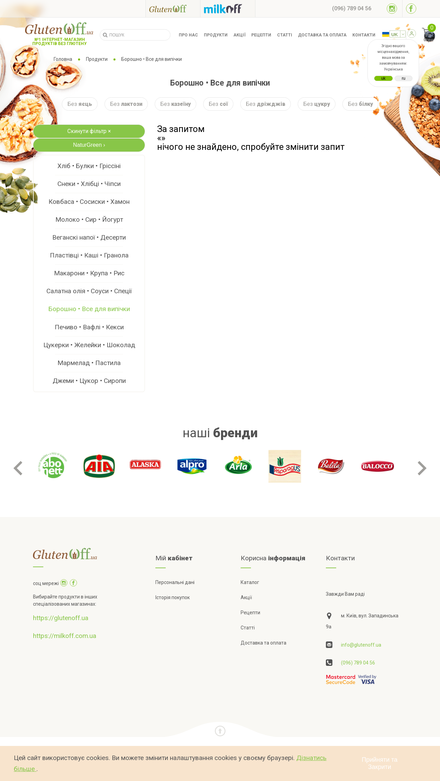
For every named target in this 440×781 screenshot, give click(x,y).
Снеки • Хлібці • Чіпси (89, 184)
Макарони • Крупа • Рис (89, 273)
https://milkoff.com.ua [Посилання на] (64, 636)
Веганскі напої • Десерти (89, 237)
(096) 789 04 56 (358, 663)
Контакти (363, 35)
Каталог (250, 582)
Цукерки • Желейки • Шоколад (89, 345)
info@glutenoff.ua (361, 645)
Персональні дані (175, 582)
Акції (239, 35)
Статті (284, 35)
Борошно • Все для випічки (89, 309)
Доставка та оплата (322, 35)
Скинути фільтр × (89, 131)
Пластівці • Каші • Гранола (89, 255)
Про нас (188, 35)
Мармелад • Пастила (89, 363)
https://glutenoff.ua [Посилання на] (60, 618)
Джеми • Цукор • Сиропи (89, 381)
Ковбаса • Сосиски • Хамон (89, 202)
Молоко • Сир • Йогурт (89, 219)
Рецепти (261, 35)
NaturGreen (89, 145)
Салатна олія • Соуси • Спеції (89, 291)
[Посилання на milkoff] (228, 8)
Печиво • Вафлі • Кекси (89, 327)
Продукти (216, 35)
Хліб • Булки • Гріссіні (89, 166)
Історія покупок (172, 597)
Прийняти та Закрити (379, 763)
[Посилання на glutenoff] (173, 8)
